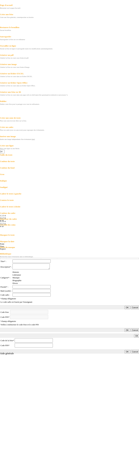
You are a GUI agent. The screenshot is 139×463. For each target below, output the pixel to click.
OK (127, 307)
